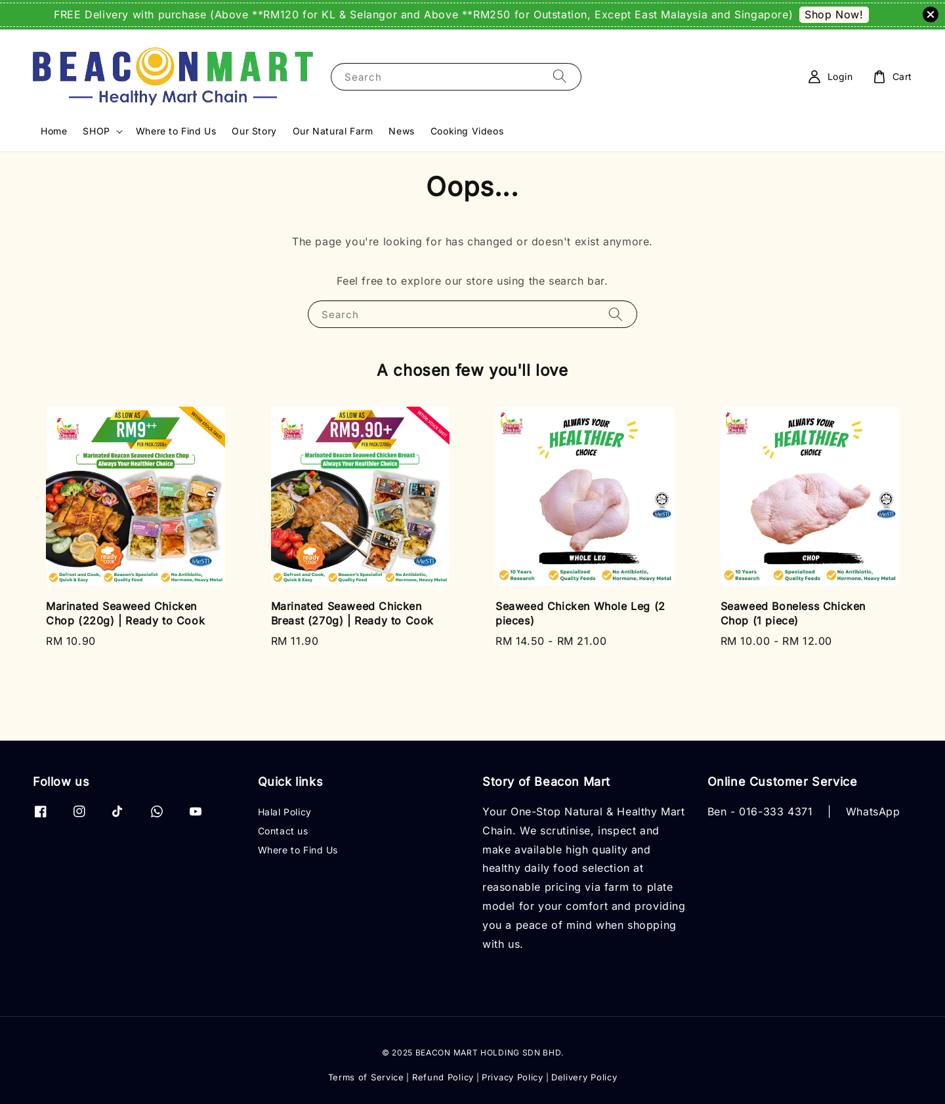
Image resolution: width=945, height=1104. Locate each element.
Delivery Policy (584, 1077)
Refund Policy (443, 1077)
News (401, 130)
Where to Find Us (176, 130)
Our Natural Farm (333, 130)
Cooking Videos (466, 130)
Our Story (254, 130)
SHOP (96, 130)
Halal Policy (285, 811)
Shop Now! (834, 14)
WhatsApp (873, 811)
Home (54, 130)
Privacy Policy (512, 1077)
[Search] (560, 76)
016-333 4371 (775, 811)
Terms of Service (366, 1077)
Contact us (283, 830)
